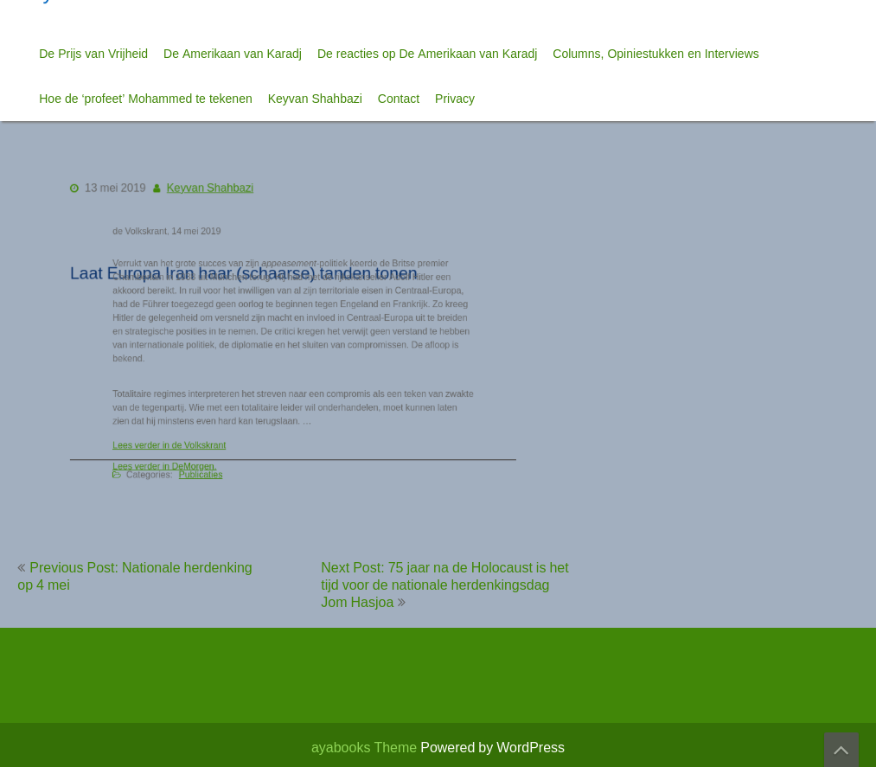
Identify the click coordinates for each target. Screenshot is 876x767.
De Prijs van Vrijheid (93, 53)
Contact (398, 98)
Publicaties (210, 468)
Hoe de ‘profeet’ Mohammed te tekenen (145, 98)
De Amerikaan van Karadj (232, 53)
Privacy (455, 98)
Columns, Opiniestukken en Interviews (655, 53)
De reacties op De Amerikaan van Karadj (427, 53)
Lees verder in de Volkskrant (181, 439)
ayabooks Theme (365, 747)
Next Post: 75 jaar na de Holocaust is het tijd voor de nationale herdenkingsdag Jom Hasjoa (444, 584)
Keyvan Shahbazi (315, 98)
